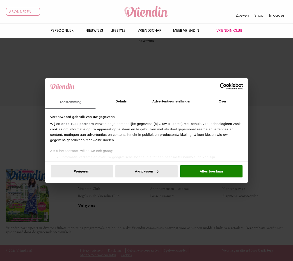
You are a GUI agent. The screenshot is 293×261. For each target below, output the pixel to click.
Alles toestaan (211, 171)
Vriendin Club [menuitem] (226, 30)
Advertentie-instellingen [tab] (171, 101)
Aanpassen (146, 171)
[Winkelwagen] (259, 12)
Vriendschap (151, 30)
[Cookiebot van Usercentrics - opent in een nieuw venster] (223, 86)
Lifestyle (120, 30)
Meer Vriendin (188, 30)
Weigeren (81, 171)
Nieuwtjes (94, 30)
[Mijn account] (277, 12)
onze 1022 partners (77, 124)
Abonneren (23, 11)
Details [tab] (121, 101)
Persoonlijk (64, 30)
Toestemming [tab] (71, 102)
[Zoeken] (242, 12)
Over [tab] (223, 101)
